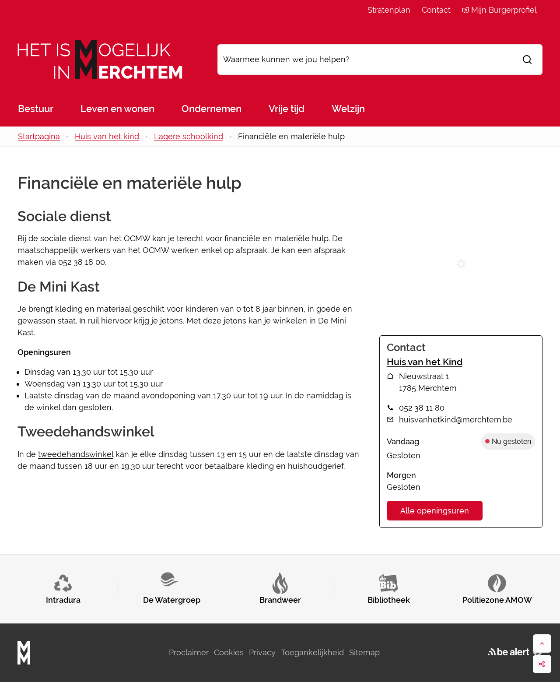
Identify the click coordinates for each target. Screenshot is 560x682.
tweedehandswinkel (75, 454)
